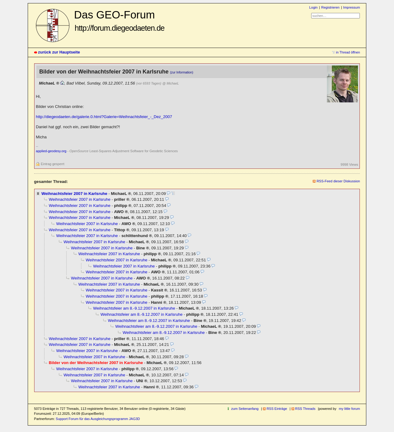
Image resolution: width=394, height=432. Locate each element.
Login (313, 7)
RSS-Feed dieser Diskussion (338, 181)
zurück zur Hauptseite (59, 52)
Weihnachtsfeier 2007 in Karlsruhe (74, 193)
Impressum (351, 7)
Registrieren (330, 7)
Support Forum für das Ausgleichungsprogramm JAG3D (98, 419)
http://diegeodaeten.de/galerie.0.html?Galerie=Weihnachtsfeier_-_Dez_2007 (104, 116)
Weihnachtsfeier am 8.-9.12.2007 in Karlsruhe (134, 308)
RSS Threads (305, 408)
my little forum (349, 408)
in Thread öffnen (348, 52)
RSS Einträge (277, 408)
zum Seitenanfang (245, 408)
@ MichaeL (170, 83)
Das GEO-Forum (119, 20)
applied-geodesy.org (51, 151)
